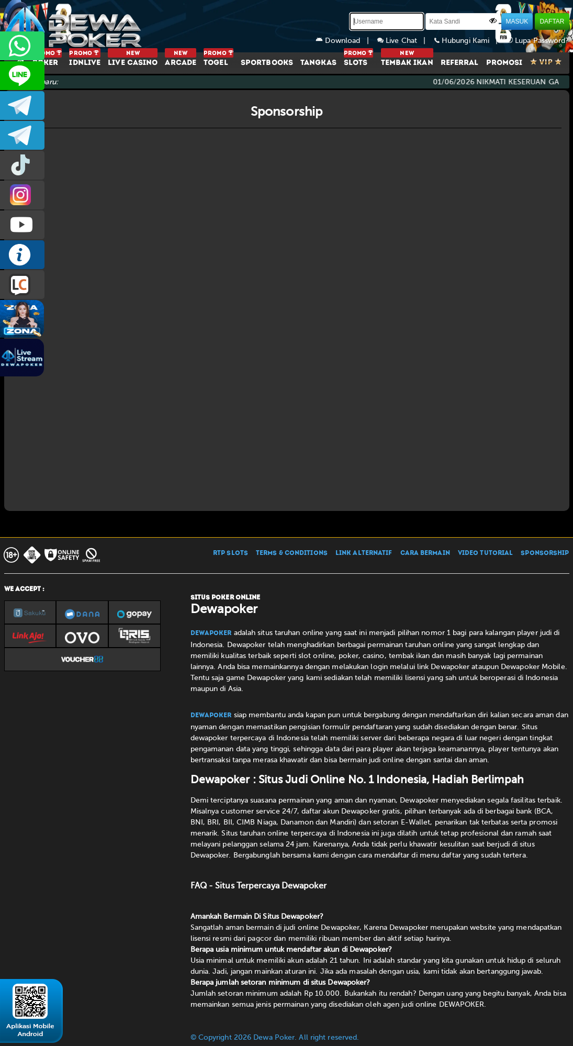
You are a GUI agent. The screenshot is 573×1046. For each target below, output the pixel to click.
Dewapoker (211, 633)
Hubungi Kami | (470, 40)
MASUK (517, 21)
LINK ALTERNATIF (363, 553)
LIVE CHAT (22, 284)
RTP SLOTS (230, 553)
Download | (346, 40)
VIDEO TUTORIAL (485, 553)
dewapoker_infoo (22, 105)
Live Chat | (405, 40)
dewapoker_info (22, 135)
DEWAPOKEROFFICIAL (22, 224)
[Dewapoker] (74, 26)
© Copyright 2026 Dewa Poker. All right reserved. (274, 1037)
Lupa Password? (538, 40)
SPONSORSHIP (545, 553)
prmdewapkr (22, 165)
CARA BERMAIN (425, 553)
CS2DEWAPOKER (22, 75)
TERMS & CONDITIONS (292, 553)
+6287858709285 (22, 45)
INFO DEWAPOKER (22, 254)
